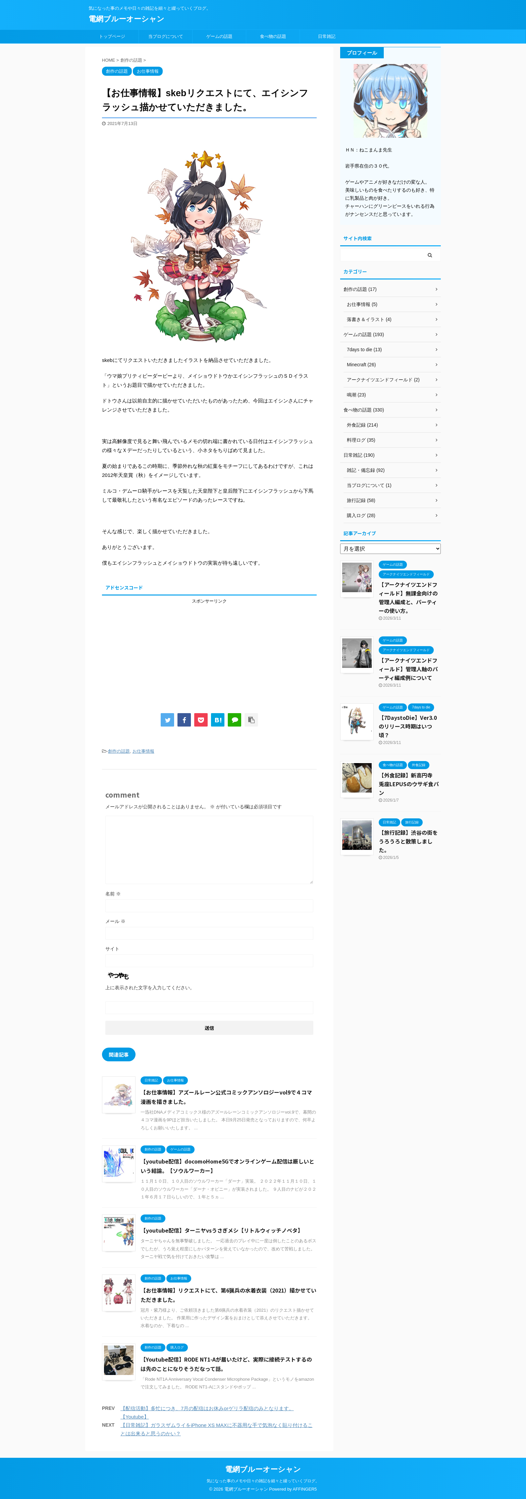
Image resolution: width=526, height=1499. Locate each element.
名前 (113, 893)
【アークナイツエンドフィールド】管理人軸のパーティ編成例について (408, 669)
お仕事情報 (143, 751)
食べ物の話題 (273, 36)
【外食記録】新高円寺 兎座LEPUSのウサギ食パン (409, 784)
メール (115, 921)
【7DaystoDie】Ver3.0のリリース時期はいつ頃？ (408, 726)
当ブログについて (165, 36)
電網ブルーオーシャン (126, 19)
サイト (112, 948)
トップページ (112, 36)
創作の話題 (119, 751)
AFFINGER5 (305, 1489)
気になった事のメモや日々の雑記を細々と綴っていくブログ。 (263, 1481)
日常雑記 (326, 36)
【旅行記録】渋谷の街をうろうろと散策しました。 (408, 841)
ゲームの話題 (219, 36)
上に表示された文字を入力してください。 (150, 987)
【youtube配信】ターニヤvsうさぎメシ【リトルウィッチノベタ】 (222, 1230)
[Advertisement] (209, 651)
